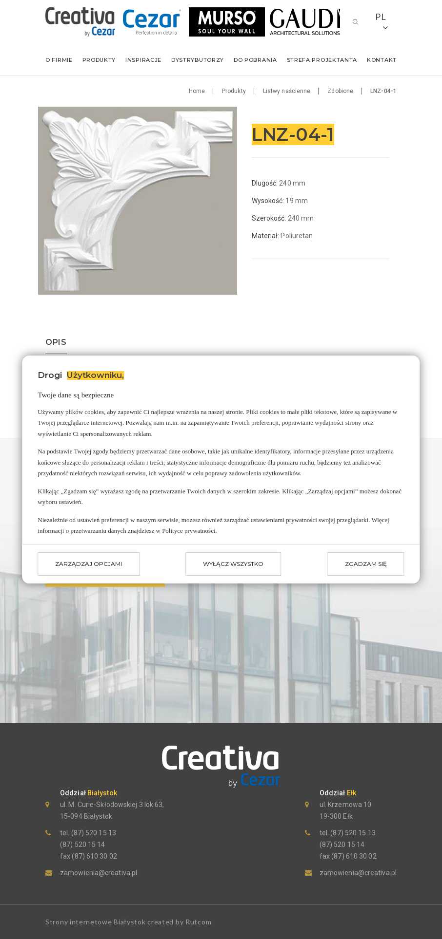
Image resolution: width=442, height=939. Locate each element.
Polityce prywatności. (189, 530)
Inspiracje (143, 59)
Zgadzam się (366, 563)
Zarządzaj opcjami (88, 563)
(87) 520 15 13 (92, 833)
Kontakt (382, 59)
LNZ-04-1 (383, 91)
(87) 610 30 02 (93, 856)
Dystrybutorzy (197, 59)
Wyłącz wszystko (233, 563)
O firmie (59, 59)
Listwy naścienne (287, 91)
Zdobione (340, 91)
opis (56, 342)
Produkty (99, 59)
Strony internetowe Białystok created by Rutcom (128, 922)
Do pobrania (255, 59)
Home (197, 91)
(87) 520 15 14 (82, 844)
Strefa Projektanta (322, 59)
